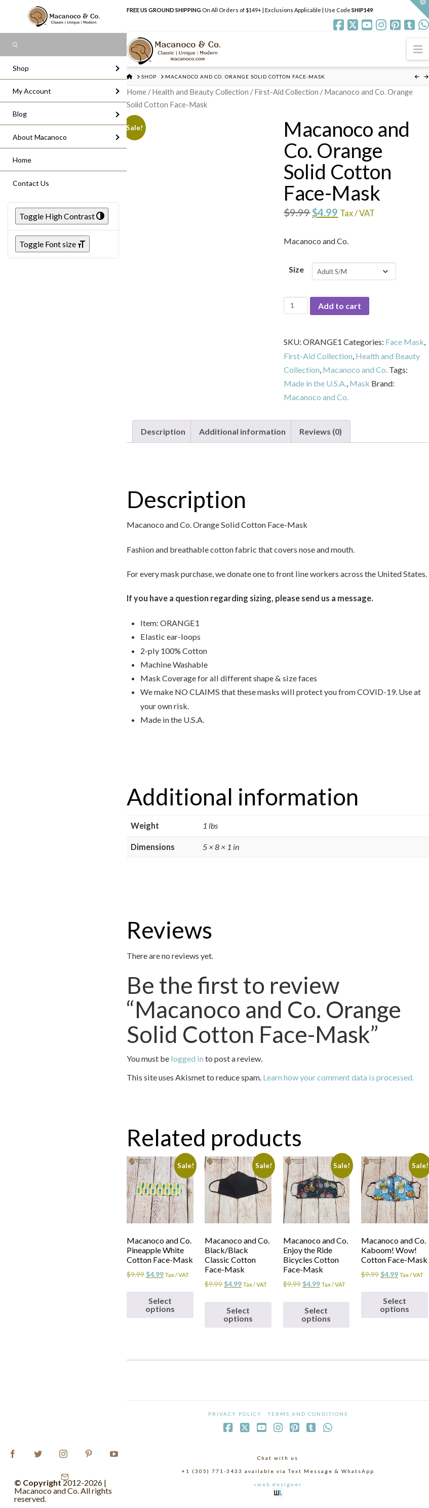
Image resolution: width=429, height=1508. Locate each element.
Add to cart (339, 306)
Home (136, 91)
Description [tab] (163, 431)
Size (296, 269)
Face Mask (404, 341)
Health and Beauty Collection (200, 91)
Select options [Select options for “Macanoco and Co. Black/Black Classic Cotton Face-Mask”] (238, 1314)
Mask (359, 383)
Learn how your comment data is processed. (338, 1077)
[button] (418, 48)
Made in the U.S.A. (315, 383)
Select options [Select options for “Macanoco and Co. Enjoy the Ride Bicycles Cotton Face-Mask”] (316, 1314)
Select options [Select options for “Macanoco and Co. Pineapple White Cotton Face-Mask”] (160, 1304)
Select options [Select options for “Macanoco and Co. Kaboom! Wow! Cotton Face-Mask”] (394, 1304)
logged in (187, 1058)
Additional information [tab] (242, 431)
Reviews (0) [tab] (320, 431)
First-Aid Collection (286, 91)
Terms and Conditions (308, 1414)
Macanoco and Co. (355, 369)
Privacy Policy (235, 1414)
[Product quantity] (295, 305)
